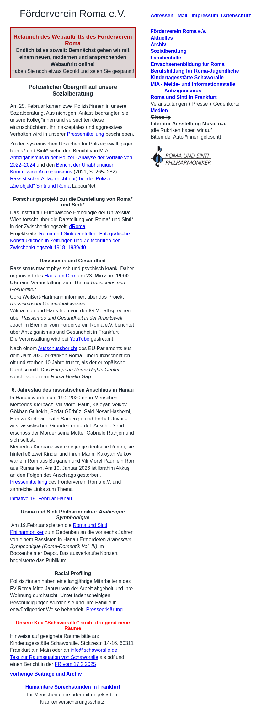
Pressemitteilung (85, 134)
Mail (182, 15)
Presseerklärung (104, 609)
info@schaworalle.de (93, 650)
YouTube (79, 339)
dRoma (77, 226)
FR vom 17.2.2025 (75, 664)
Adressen (162, 15)
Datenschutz (236, 15)
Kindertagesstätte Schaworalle (187, 77)
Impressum (204, 15)
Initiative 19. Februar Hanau (41, 498)
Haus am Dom (60, 275)
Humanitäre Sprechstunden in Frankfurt (72, 686)
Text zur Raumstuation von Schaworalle (54, 657)
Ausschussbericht (57, 348)
